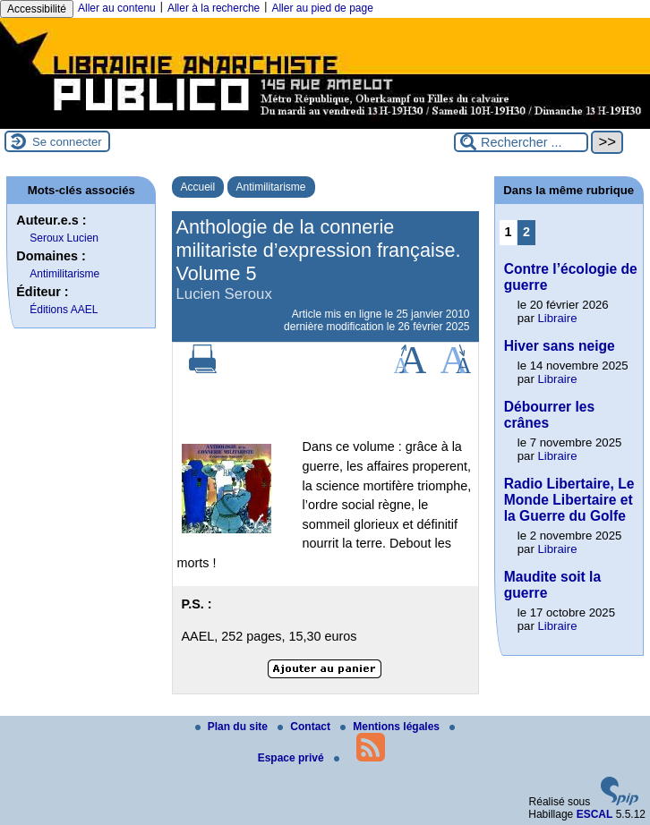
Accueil (198, 187)
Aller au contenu (117, 8)
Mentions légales (391, 726)
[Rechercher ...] (521, 142)
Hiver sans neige (559, 345)
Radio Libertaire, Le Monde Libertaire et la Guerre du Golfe (569, 499)
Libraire (557, 318)
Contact (305, 726)
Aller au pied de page (321, 8)
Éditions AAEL (64, 309)
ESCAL (595, 814)
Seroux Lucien (64, 238)
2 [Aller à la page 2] (526, 232)
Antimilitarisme (271, 187)
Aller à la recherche (213, 8)
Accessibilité (36, 9)
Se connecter (67, 142)
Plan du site (233, 726)
